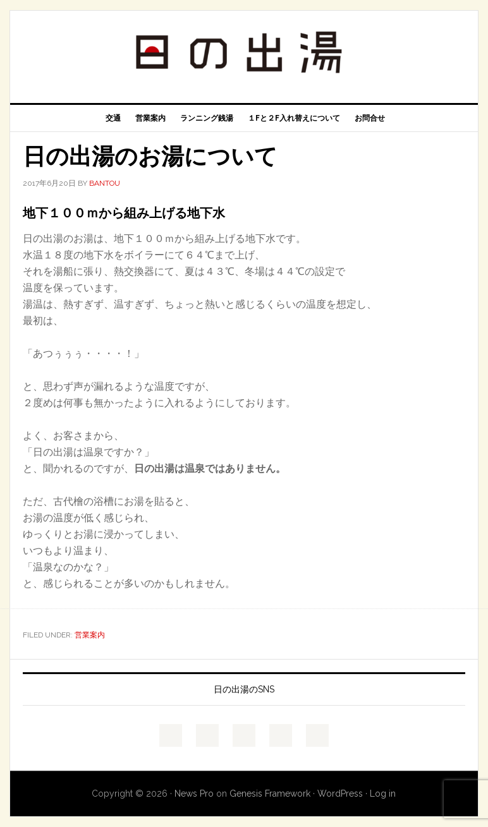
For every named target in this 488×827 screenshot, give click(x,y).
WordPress (340, 793)
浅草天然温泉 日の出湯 (243, 51)
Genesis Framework (269, 793)
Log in (383, 793)
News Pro (194, 793)
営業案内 (90, 635)
